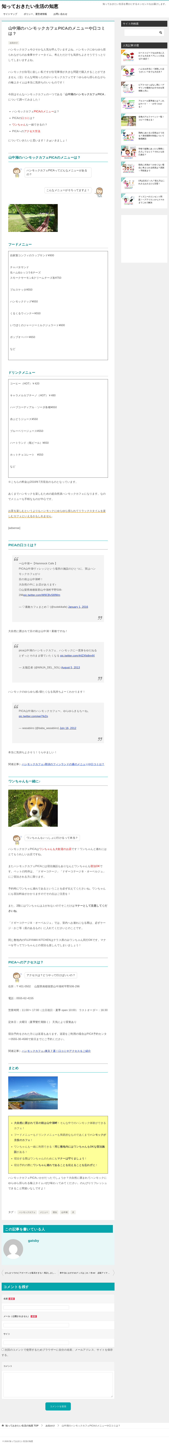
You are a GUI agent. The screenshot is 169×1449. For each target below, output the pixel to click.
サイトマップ (10, 14)
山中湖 (64, 1212)
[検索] (144, 32)
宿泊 (55, 1212)
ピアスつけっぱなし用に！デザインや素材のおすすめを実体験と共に (151, 88)
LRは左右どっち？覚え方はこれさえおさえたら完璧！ (151, 182)
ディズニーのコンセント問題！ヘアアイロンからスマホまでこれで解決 (151, 200)
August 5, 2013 (70, 667)
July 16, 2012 (68, 728)
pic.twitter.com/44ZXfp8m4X (77, 655)
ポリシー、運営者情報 (35, 14)
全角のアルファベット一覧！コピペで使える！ (151, 118)
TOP (21, 1425)
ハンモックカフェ (27, 1212)
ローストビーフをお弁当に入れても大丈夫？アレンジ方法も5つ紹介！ (151, 56)
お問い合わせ (60, 14)
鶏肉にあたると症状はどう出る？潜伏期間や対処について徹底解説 (151, 136)
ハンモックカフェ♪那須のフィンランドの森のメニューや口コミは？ (63, 764)
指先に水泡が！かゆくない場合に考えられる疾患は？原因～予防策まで (151, 168)
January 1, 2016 (78, 606)
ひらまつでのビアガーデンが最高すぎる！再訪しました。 (31, 1273)
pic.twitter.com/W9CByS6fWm (41, 595)
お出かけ (14, 43)
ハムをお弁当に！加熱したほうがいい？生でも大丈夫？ (151, 70)
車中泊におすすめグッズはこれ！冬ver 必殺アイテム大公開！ (87, 1273)
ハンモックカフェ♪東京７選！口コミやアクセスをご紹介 (56, 1051)
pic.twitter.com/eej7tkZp (33, 716)
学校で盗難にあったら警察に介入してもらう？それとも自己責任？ (151, 152)
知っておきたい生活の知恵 (32, 5)
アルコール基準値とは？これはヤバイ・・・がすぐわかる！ (151, 104)
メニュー (44, 1212)
